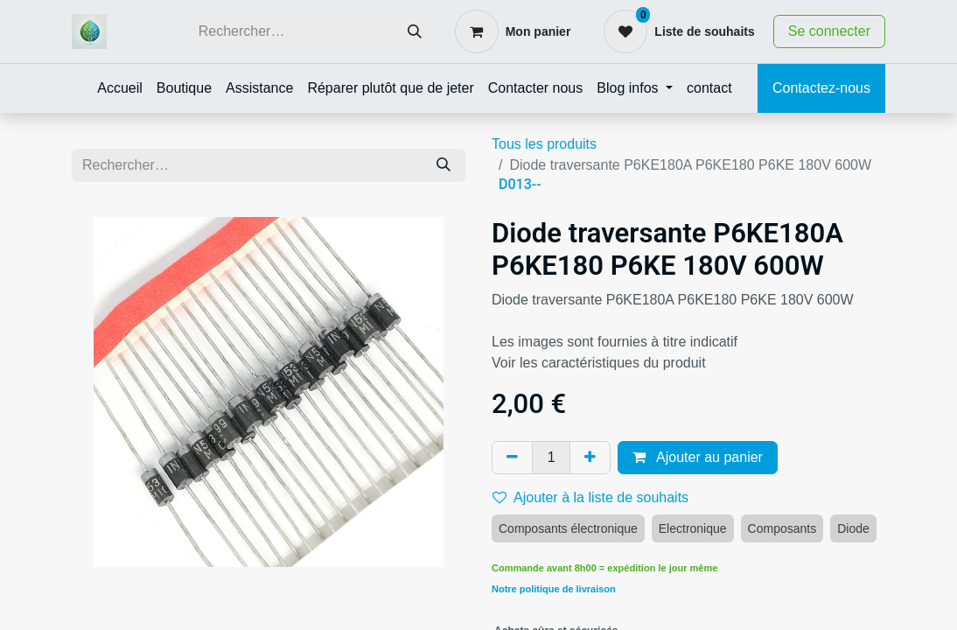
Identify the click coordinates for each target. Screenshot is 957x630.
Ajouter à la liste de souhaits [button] (590, 497)
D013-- (520, 184)
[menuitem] (120, 88)
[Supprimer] (512, 457)
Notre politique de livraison (554, 589)
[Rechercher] (415, 32)
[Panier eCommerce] (513, 32)
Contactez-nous (821, 87)
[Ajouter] (590, 457)
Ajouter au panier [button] (697, 457)
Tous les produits (544, 143)
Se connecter (829, 31)
